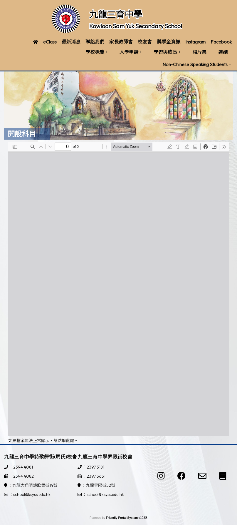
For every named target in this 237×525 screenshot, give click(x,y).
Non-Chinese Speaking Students (196, 64)
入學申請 (131, 52)
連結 (224, 52)
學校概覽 (96, 52)
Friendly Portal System (122, 517)
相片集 (199, 52)
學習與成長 (167, 52)
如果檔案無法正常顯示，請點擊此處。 (43, 440)
